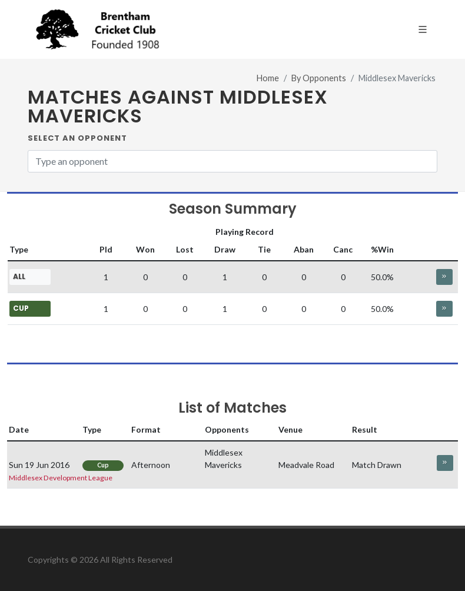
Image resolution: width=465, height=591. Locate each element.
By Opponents (318, 78)
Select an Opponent (77, 138)
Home (268, 78)
